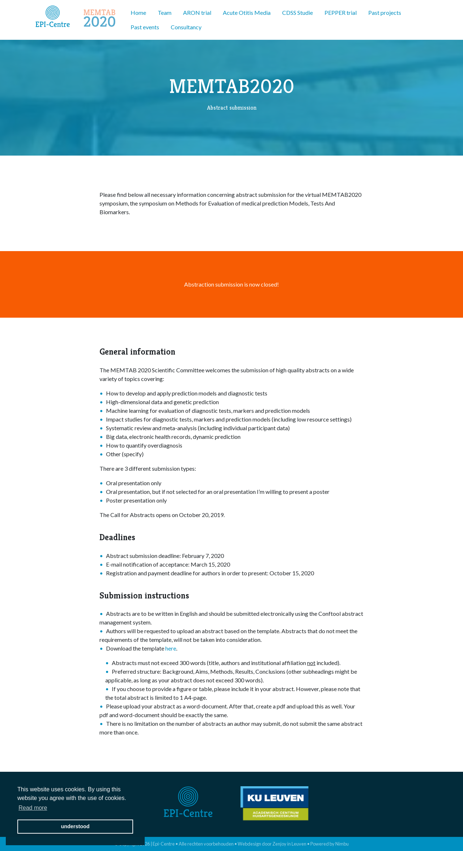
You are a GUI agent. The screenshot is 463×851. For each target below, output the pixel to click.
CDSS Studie (297, 12)
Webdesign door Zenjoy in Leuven (272, 844)
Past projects (384, 12)
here (170, 648)
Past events (145, 27)
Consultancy (186, 27)
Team (164, 12)
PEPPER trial (340, 12)
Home (138, 12)
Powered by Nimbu (329, 844)
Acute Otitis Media (247, 12)
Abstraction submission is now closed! (231, 284)
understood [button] (75, 826)
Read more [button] (32, 808)
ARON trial (197, 12)
